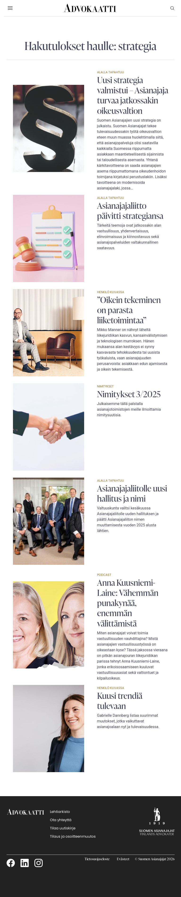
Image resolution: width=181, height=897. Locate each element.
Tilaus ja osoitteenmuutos (73, 836)
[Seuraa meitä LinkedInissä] (25, 863)
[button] (10, 8)
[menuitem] (172, 8)
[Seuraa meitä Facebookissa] (11, 863)
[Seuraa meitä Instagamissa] (38, 863)
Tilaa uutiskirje (62, 828)
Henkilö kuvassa (110, 292)
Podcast (104, 575)
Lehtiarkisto (60, 811)
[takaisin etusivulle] (25, 821)
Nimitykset (105, 386)
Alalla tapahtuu (110, 72)
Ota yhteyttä (60, 819)
